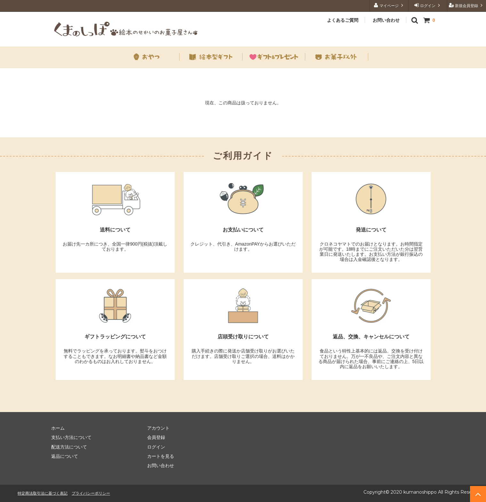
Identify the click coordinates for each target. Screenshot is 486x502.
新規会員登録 (466, 5)
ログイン (428, 5)
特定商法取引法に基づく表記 (43, 493)
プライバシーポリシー (91, 493)
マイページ (389, 5)
